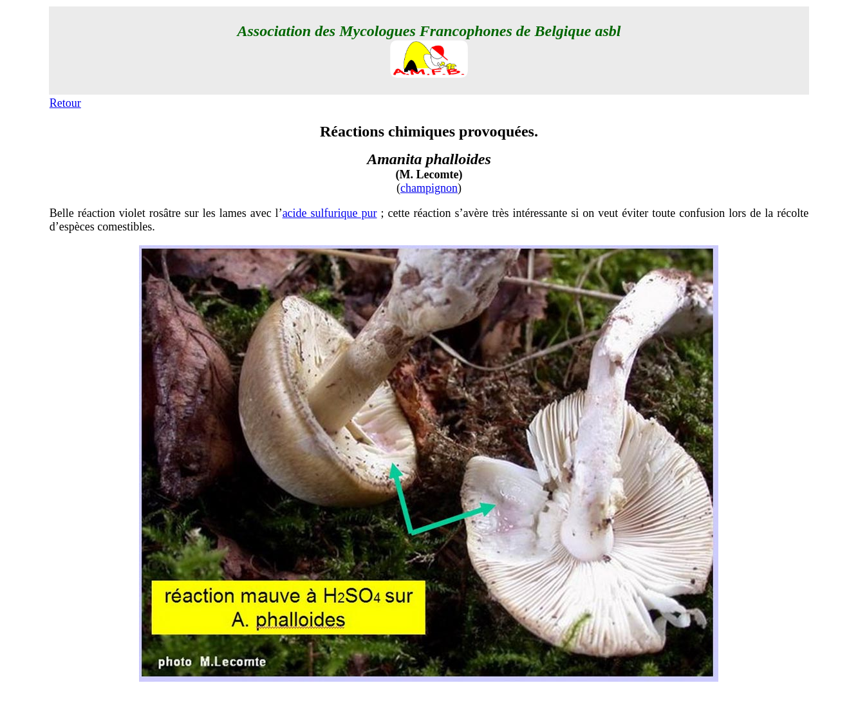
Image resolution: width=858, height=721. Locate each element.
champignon (429, 188)
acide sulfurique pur (330, 213)
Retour (65, 103)
